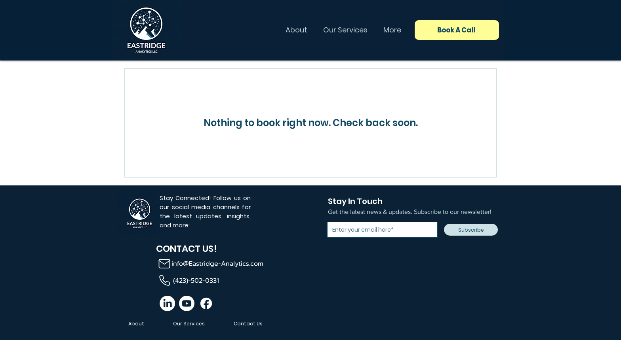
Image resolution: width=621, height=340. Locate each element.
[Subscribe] (471, 230)
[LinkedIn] (167, 303)
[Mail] (164, 264)
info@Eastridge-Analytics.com (217, 263)
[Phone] (164, 281)
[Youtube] (186, 303)
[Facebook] (206, 303)
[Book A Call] (457, 30)
